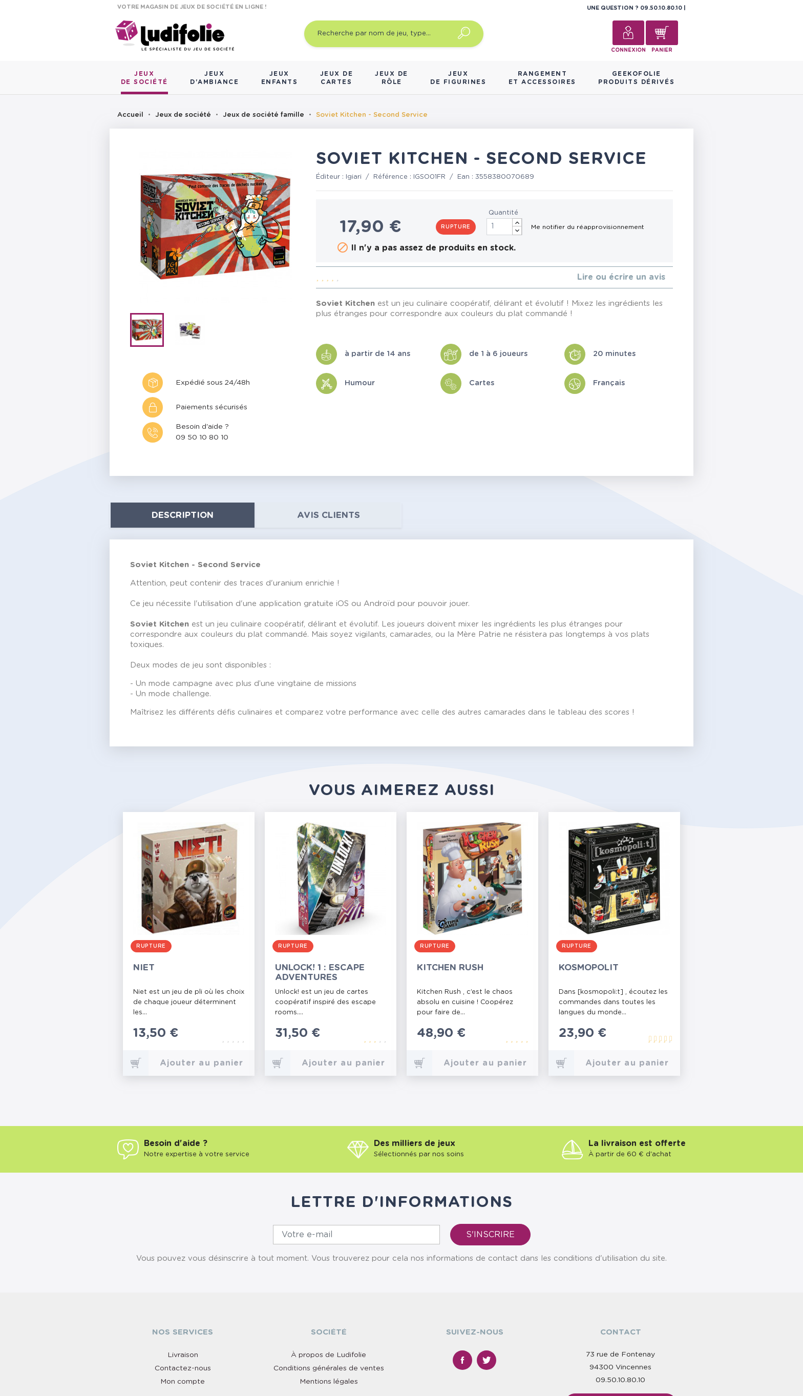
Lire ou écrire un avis (621, 277)
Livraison (182, 1355)
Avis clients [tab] (328, 515)
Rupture (456, 227)
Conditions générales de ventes (328, 1368)
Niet (144, 967)
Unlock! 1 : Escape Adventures (320, 972)
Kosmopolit (589, 967)
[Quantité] (504, 226)
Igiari (354, 177)
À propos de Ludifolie (328, 1355)
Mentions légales (329, 1381)
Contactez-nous (183, 1368)
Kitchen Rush (450, 967)
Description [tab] (183, 515)
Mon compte (182, 1381)
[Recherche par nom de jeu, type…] (393, 33)
